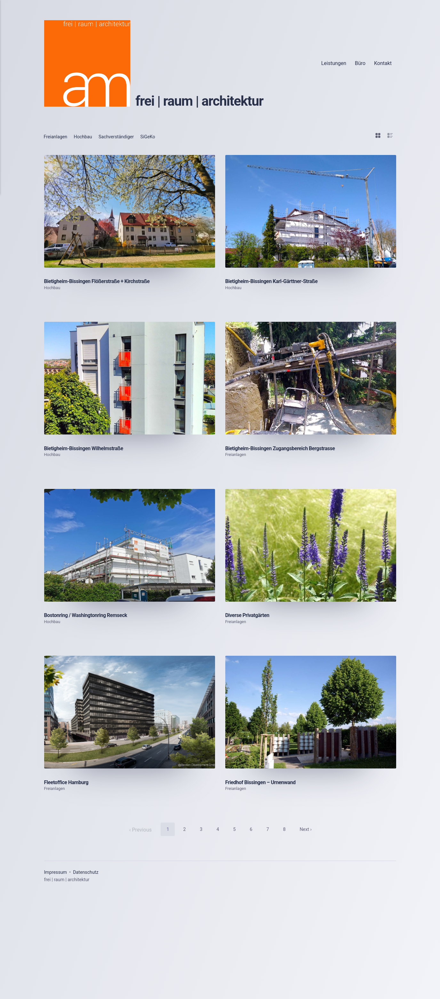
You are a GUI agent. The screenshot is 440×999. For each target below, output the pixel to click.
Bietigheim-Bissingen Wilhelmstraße (89, 591)
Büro (360, 63)
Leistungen (333, 63)
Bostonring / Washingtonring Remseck (91, 830)
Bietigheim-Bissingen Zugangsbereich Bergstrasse (287, 591)
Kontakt (383, 63)
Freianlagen (57, 137)
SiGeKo (160, 137)
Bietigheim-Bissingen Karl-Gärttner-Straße (277, 352)
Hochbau (88, 137)
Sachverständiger (125, 137)
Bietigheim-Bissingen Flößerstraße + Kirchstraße (103, 352)
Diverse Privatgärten (250, 830)
